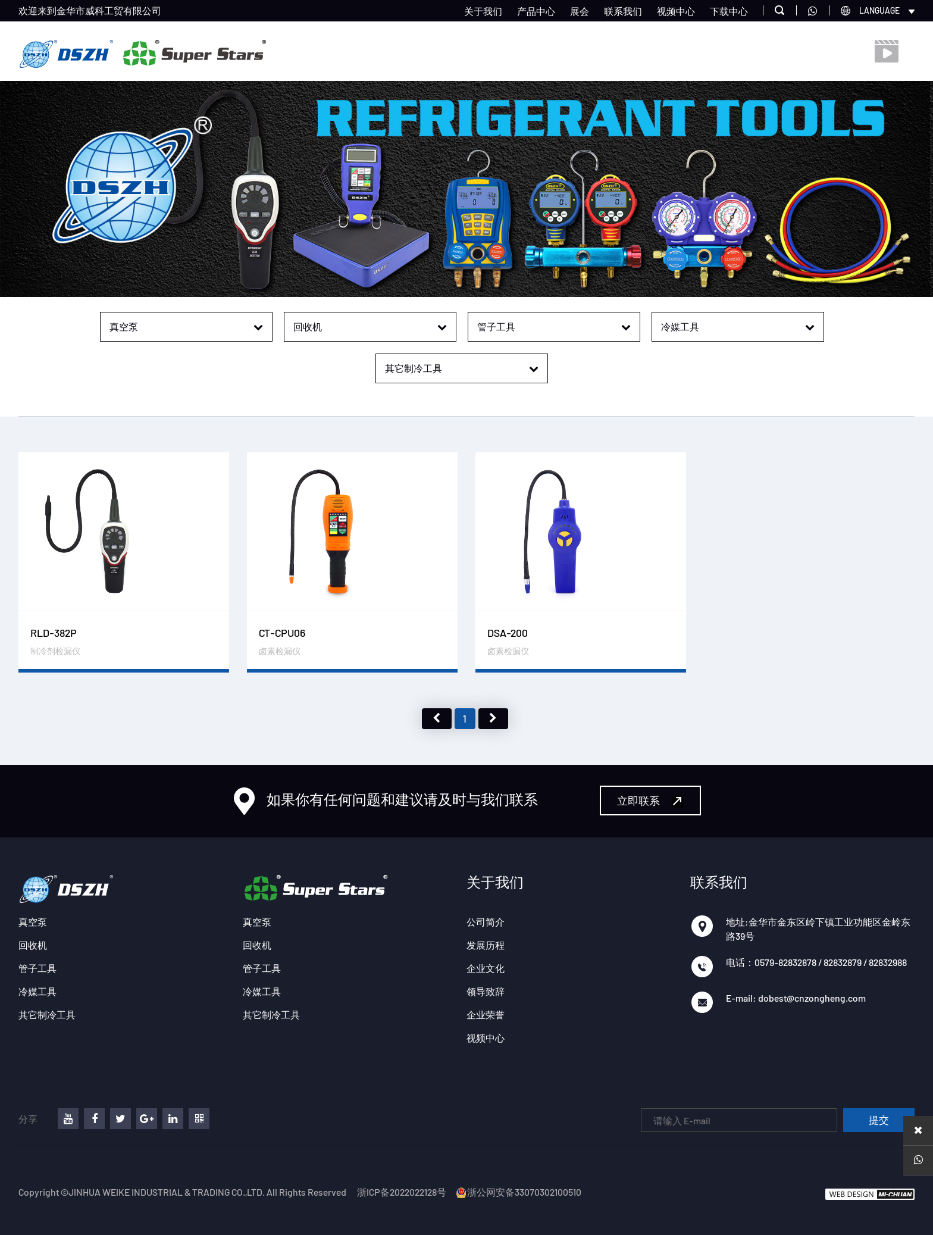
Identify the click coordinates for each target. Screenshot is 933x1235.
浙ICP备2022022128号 (401, 1192)
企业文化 (486, 968)
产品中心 (536, 11)
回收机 (32, 945)
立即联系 (650, 801)
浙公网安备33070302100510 (518, 1192)
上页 (437, 718)
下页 (493, 718)
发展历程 (486, 945)
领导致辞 (486, 991)
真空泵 (32, 921)
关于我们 (483, 11)
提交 (879, 1120)
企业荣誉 (486, 1014)
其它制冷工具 (47, 1014)
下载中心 (729, 11)
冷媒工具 (37, 991)
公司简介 (486, 921)
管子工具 (37, 968)
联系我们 (623, 11)
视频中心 (676, 11)
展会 (579, 11)
